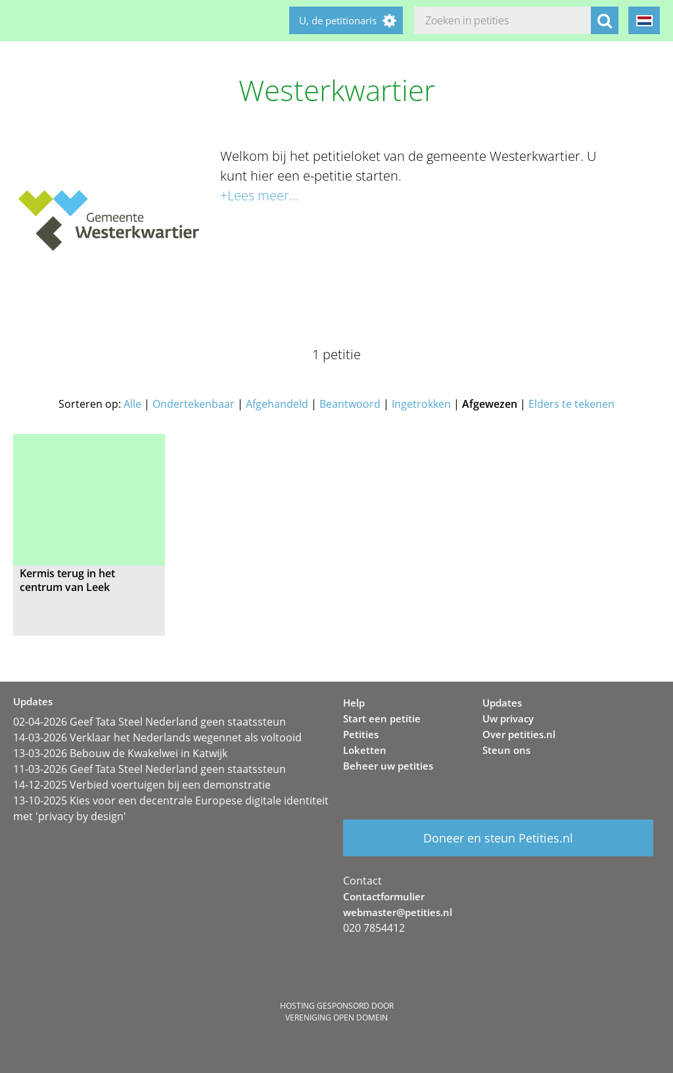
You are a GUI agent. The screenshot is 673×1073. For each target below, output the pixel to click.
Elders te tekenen (571, 404)
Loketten (364, 749)
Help (354, 702)
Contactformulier (384, 896)
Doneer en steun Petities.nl (498, 838)
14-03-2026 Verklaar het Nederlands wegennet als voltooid (157, 737)
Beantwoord (350, 404)
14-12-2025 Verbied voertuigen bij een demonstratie (142, 784)
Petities (361, 734)
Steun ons (506, 749)
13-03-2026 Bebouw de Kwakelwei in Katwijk (120, 753)
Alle (132, 404)
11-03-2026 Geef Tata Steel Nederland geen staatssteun (149, 769)
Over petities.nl (518, 734)
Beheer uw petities (388, 765)
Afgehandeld (277, 404)
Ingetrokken (421, 404)
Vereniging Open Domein (336, 1017)
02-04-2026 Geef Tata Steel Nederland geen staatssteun (149, 721)
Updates (502, 702)
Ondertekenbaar (193, 404)
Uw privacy (508, 718)
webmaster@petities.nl (397, 912)
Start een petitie (382, 718)
